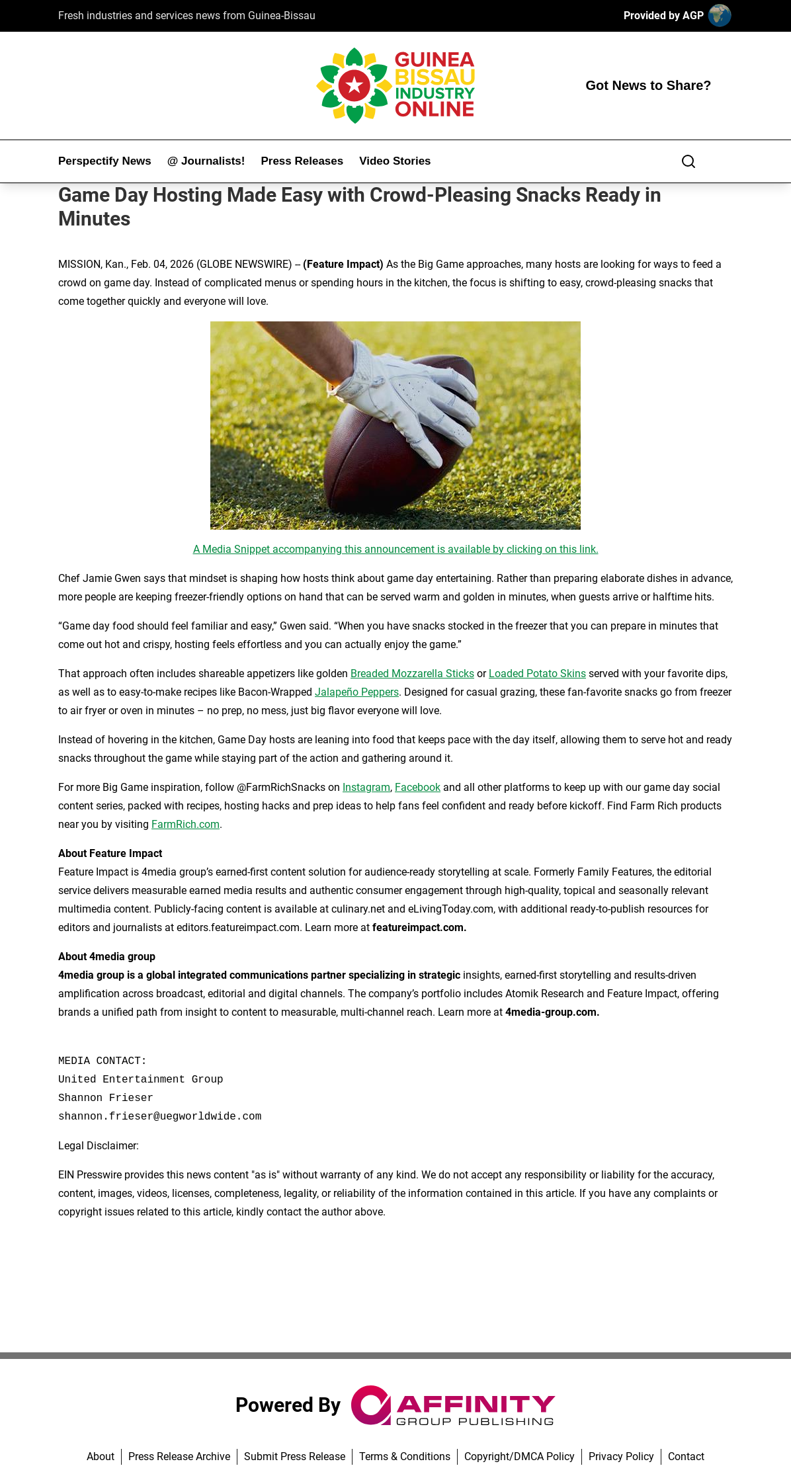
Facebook (417, 787)
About (100, 1456)
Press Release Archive (179, 1456)
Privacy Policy (621, 1456)
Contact (686, 1456)
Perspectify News (104, 161)
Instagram (366, 787)
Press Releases (302, 161)
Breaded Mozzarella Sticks (412, 673)
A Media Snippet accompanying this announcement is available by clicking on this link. (396, 549)
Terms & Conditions (404, 1456)
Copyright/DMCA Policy (519, 1456)
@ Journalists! (206, 161)
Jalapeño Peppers (357, 692)
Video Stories (395, 161)
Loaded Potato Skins (537, 673)
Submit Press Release (294, 1456)
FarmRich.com (185, 824)
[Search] (688, 161)
